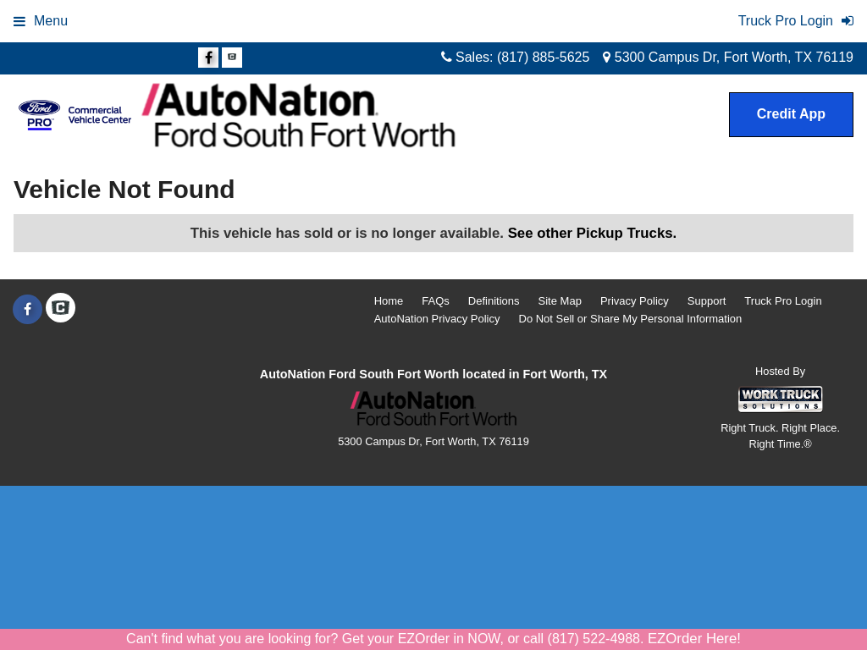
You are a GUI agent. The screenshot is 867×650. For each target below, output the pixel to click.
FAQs (436, 301)
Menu (41, 21)
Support (707, 301)
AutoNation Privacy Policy (437, 318)
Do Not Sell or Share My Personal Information (631, 318)
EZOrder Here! (694, 639)
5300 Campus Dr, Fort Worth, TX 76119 (728, 57)
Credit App (791, 114)
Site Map (560, 301)
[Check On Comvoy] (232, 58)
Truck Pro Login (782, 301)
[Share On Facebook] (208, 58)
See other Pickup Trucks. (592, 233)
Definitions (494, 301)
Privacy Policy (634, 301)
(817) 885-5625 (543, 57)
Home (389, 301)
